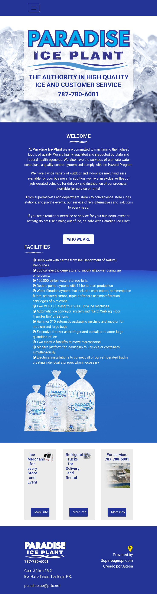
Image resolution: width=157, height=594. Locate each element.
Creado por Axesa (118, 566)
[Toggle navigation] (34, 8)
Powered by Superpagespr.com (117, 557)
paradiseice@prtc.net (42, 585)
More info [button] (41, 512)
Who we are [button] (78, 239)
